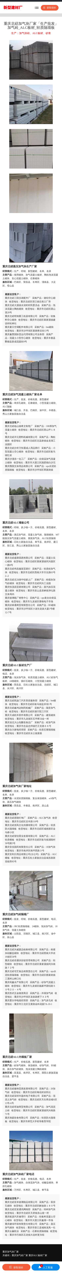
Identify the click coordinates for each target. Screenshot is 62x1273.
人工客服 (46, 1266)
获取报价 (49, 7)
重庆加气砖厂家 (20, 1255)
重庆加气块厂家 (10, 1252)
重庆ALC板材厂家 (38, 1255)
